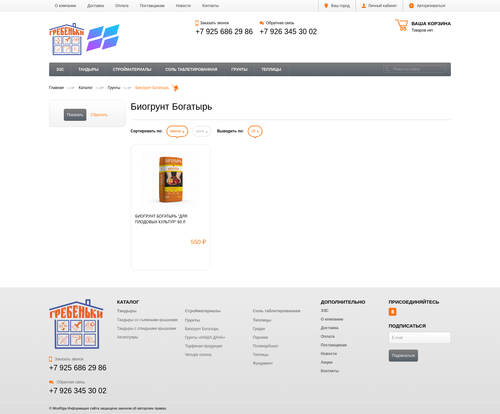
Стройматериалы (132, 69)
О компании (65, 6)
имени (177, 131)
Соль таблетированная (191, 69)
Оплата (122, 6)
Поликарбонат (265, 346)
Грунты (239, 69)
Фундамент (263, 363)
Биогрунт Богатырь (202, 329)
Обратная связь (277, 23)
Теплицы (271, 69)
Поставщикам (152, 6)
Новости (183, 6)
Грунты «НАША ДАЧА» (205, 337)
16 (255, 131)
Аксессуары (127, 337)
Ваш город (337, 5)
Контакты (210, 6)
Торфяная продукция (203, 346)
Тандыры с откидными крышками (146, 328)
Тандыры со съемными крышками (147, 320)
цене (202, 131)
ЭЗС (60, 69)
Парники (260, 337)
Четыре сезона (198, 354)
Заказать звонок (212, 23)
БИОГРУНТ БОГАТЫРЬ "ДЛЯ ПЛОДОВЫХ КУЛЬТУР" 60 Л (161, 219)
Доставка (95, 6)
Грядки (259, 329)
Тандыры (88, 69)
